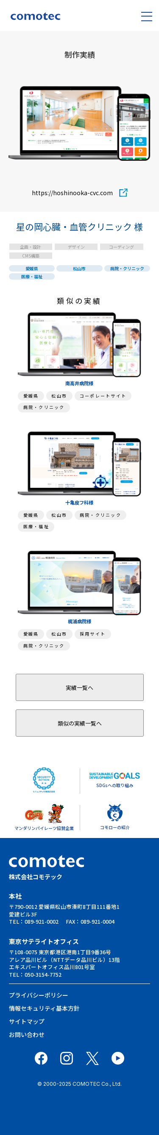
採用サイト (93, 634)
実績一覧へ (79, 688)
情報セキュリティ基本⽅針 (44, 1008)
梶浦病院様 (79, 621)
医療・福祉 (31, 276)
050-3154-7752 (43, 974)
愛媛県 (31, 268)
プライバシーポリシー (38, 995)
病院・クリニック (127, 268)
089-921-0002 (42, 921)
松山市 (79, 268)
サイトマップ (27, 1021)
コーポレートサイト (103, 395)
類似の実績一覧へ (80, 723)
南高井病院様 (79, 383)
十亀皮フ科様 (79, 502)
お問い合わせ (27, 1034)
